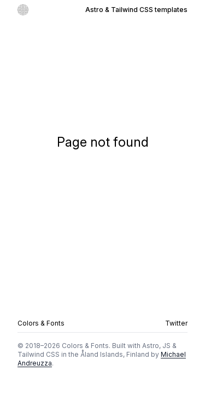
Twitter (176, 323)
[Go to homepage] (22, 9)
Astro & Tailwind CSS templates (136, 9)
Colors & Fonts (41, 323)
